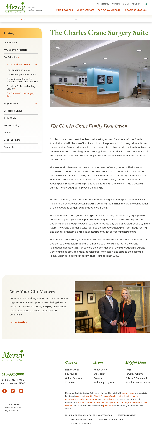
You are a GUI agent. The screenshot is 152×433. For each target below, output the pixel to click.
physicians (108, 405)
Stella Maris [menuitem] (10, 118)
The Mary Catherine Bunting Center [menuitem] (21, 87)
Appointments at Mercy (138, 382)
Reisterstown (92, 399)
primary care (128, 393)
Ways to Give (18, 322)
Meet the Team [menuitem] (12, 139)
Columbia (88, 396)
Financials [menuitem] (9, 147)
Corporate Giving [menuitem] (13, 110)
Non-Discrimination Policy (111, 419)
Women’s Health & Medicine (91, 402)
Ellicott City (99, 396)
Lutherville (133, 396)
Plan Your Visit (72, 369)
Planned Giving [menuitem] (11, 125)
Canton (79, 396)
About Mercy (100, 369)
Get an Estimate (73, 378)
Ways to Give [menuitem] (11, 103)
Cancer (120, 402)
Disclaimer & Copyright (82, 419)
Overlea (81, 399)
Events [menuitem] (7, 132)
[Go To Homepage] (13, 361)
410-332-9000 (13, 374)
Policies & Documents (137, 378)
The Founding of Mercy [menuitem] (18, 70)
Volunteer (70, 382)
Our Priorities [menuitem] (10, 57)
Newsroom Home (134, 374)
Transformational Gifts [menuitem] (16, 64)
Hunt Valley (122, 396)
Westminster (108, 399)
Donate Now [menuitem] (10, 42)
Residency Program (104, 382)
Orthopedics (110, 402)
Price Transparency (127, 415)
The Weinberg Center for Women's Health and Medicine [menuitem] (22, 80)
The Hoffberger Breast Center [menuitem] (22, 74)
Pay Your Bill (71, 374)
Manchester (71, 399)
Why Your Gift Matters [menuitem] (15, 49)
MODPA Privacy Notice (81, 423)
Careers (98, 378)
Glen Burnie (110, 396)
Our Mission (99, 374)
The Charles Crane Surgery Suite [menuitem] (20, 94)
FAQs (128, 369)
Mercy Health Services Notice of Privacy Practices (88, 415)
